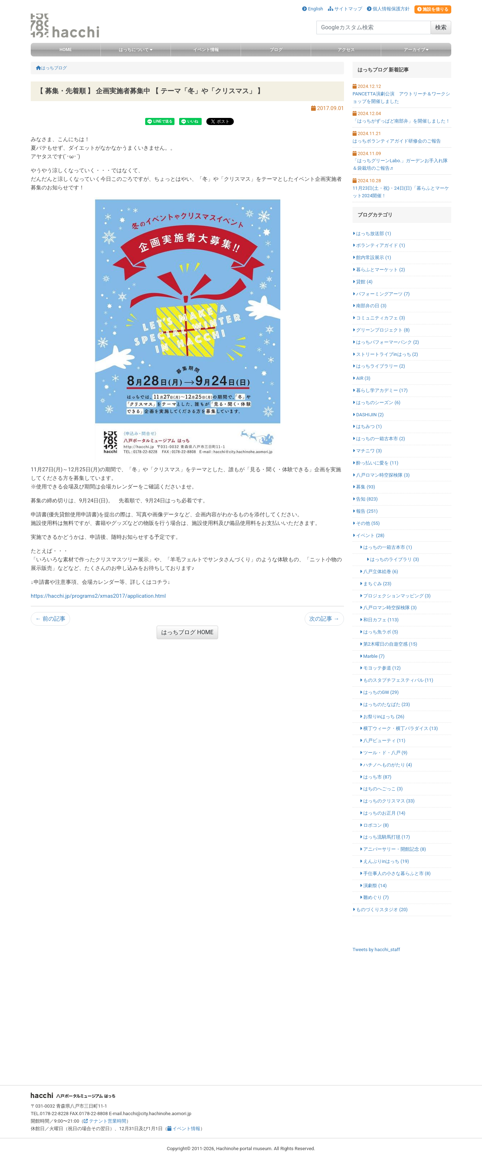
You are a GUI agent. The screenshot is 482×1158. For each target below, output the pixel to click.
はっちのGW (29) (379, 692)
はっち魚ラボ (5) (379, 632)
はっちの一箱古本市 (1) (386, 547)
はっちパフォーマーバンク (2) (386, 342)
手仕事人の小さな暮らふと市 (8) (395, 873)
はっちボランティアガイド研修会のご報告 (397, 141)
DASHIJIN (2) (368, 414)
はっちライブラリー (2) (379, 366)
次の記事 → (324, 618)
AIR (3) (361, 378)
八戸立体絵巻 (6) (379, 571)
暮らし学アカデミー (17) (380, 390)
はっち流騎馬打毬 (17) (385, 837)
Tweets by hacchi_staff (376, 949)
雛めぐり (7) (374, 897)
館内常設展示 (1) (372, 257)
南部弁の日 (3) (370, 305)
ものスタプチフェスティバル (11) (396, 680)
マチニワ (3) (367, 450)
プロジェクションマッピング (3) (395, 595)
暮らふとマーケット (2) (379, 269)
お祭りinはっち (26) (382, 716)
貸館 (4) (363, 281)
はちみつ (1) (367, 426)
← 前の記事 (50, 618)
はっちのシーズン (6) (376, 402)
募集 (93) (364, 486)
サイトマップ (345, 8)
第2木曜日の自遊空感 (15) (388, 644)
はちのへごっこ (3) (381, 788)
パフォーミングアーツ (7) (381, 294)
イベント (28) (368, 535)
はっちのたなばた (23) (385, 704)
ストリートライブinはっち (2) (385, 354)
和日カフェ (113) (379, 619)
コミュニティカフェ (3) (379, 317)
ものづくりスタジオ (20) (380, 909)
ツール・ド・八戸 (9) (384, 752)
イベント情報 (183, 1128)
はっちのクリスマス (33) (387, 801)
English (312, 8)
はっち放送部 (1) (372, 233)
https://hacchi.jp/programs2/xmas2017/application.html (98, 596)
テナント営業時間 (105, 1121)
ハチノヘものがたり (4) (386, 764)
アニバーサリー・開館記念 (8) (393, 849)
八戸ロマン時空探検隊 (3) (381, 475)
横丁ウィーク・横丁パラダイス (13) (399, 728)
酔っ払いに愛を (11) (375, 463)
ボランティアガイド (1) (379, 245)
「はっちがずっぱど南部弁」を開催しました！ (401, 121)
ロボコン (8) (374, 825)
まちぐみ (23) (376, 583)
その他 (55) (366, 523)
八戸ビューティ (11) (382, 740)
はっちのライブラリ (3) (393, 559)
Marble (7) (372, 656)
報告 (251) (365, 511)
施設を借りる (432, 9)
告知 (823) (365, 499)
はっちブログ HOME (187, 632)
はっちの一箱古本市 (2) (379, 438)
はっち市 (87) (376, 777)
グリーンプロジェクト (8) (381, 330)
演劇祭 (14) (373, 885)
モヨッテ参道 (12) (380, 668)
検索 (441, 27)
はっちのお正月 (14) (382, 813)
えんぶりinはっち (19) (384, 861)
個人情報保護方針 (388, 8)
